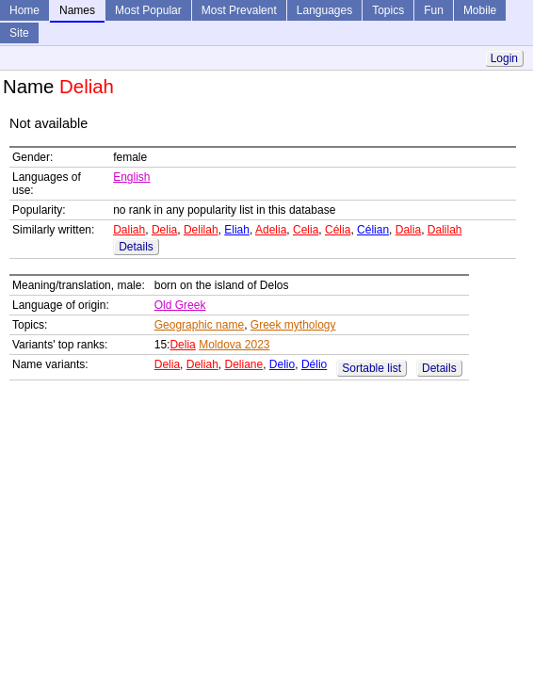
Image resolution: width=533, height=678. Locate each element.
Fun (434, 10)
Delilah (201, 229)
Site (19, 33)
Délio (314, 364)
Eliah (237, 229)
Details (136, 246)
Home (24, 10)
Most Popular (148, 10)
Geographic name (199, 324)
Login (504, 58)
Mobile (479, 10)
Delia (164, 229)
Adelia (270, 229)
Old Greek (180, 305)
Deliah (202, 364)
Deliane (243, 364)
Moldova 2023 (234, 344)
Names (77, 10)
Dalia (408, 229)
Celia (305, 229)
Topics (388, 10)
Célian (373, 229)
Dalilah (445, 229)
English (131, 177)
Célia (337, 229)
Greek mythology (293, 324)
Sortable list (371, 368)
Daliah (129, 229)
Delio (282, 364)
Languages (324, 10)
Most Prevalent (239, 10)
